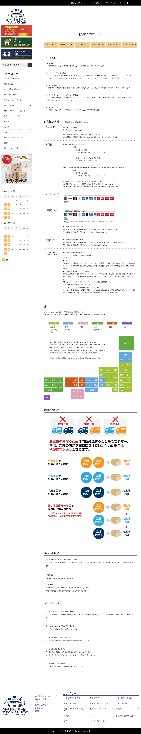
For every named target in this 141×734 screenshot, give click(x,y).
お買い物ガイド (77, 3)
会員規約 (40, 708)
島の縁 (6, 127)
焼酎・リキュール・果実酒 (14, 111)
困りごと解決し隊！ (12, 148)
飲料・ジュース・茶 (12, 116)
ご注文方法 (51, 45)
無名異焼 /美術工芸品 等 (13, 137)
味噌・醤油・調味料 (12, 89)
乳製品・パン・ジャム (12, 100)
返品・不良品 (113, 45)
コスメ (6, 132)
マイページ (111, 3)
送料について (42, 702)
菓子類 (6, 121)
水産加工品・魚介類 (12, 78)
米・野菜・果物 (10, 95)
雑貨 (6, 143)
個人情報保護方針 (44, 699)
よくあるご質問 (129, 45)
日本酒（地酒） (10, 105)
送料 (82, 45)
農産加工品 (8, 84)
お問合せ (40, 711)
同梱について (98, 45)
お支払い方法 (66, 45)
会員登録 (95, 3)
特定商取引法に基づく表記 (47, 696)
